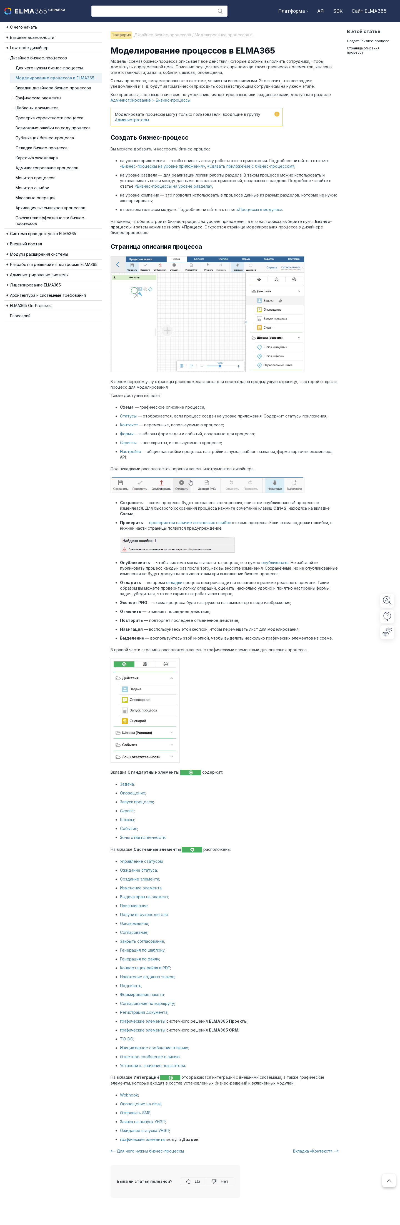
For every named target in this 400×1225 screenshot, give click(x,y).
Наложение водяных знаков (147, 976)
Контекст (129, 424)
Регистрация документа (144, 1012)
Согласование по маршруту (147, 1003)
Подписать (130, 985)
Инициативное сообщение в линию (154, 1047)
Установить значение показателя (152, 1065)
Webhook (129, 1095)
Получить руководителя (144, 914)
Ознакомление (134, 923)
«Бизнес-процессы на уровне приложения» (162, 166)
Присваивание (134, 905)
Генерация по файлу (139, 959)
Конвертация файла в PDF (145, 967)
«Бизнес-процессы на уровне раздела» (173, 186)
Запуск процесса (136, 801)
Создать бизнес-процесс (368, 41)
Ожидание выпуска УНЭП (144, 1130)
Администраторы (132, 119)
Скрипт (127, 810)
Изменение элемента (141, 888)
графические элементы (142, 1021)
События (128, 828)
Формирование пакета (142, 994)
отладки (174, 582)
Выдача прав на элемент (144, 896)
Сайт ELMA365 (369, 11)
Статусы (128, 416)
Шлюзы (127, 819)
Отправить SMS (135, 1112)
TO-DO (126, 1039)
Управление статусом (141, 861)
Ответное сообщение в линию (150, 1056)
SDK (338, 11)
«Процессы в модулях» (259, 209)
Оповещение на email (140, 1103)
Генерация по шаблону (142, 950)
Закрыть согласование (142, 941)
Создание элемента (139, 879)
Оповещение (132, 793)
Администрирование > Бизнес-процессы (151, 100)
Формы (127, 433)
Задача (127, 784)
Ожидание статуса (138, 870)
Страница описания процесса (363, 50)
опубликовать (275, 562)
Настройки (130, 451)
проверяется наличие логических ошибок (190, 522)
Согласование (134, 932)
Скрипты (128, 442)
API (320, 11)
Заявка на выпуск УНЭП (142, 1121)
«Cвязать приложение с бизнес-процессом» (250, 166)
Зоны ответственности (142, 837)
